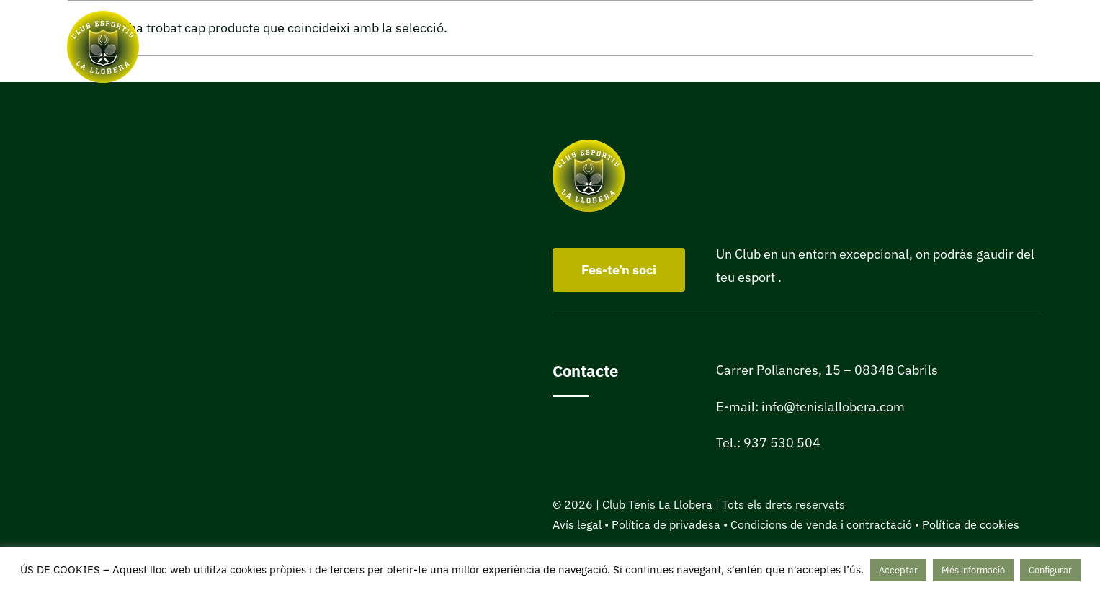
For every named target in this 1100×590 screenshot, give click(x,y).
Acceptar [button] (898, 570)
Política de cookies (970, 524)
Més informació (973, 570)
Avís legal (577, 524)
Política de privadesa (666, 524)
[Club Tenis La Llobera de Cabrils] (103, 17)
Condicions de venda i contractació (821, 524)
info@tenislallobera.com (833, 406)
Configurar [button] (1050, 570)
